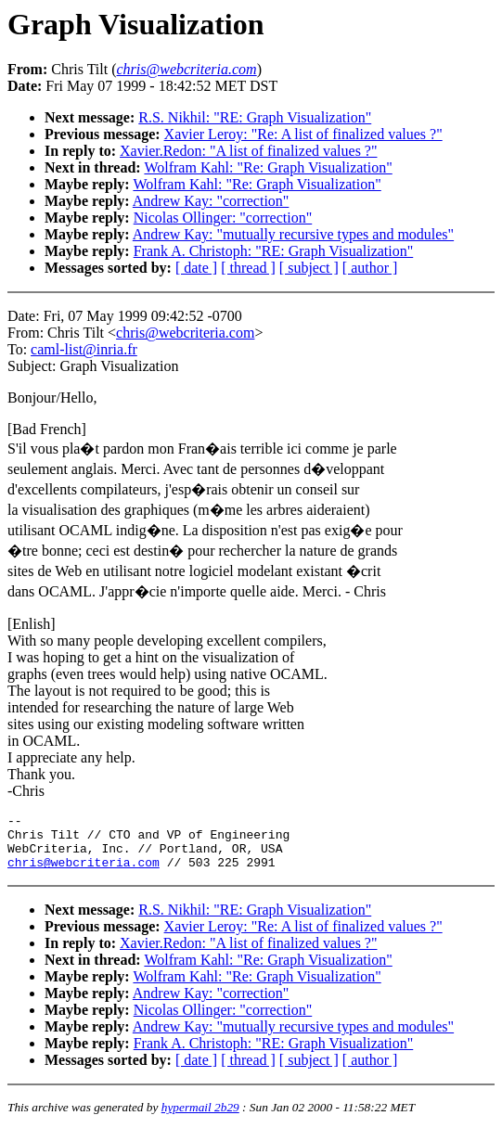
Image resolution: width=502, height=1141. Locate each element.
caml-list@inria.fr (84, 349)
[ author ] (370, 268)
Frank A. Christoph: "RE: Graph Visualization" (274, 251)
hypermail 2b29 (200, 1118)
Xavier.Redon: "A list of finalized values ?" (248, 151)
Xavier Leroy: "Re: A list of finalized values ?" (303, 134)
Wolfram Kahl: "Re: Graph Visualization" (268, 167)
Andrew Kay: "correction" (211, 201)
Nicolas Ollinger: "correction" (223, 217)
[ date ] (196, 268)
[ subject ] (309, 268)
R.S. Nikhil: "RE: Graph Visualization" (254, 117)
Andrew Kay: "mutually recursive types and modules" (293, 234)
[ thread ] (248, 268)
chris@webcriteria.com (185, 332)
